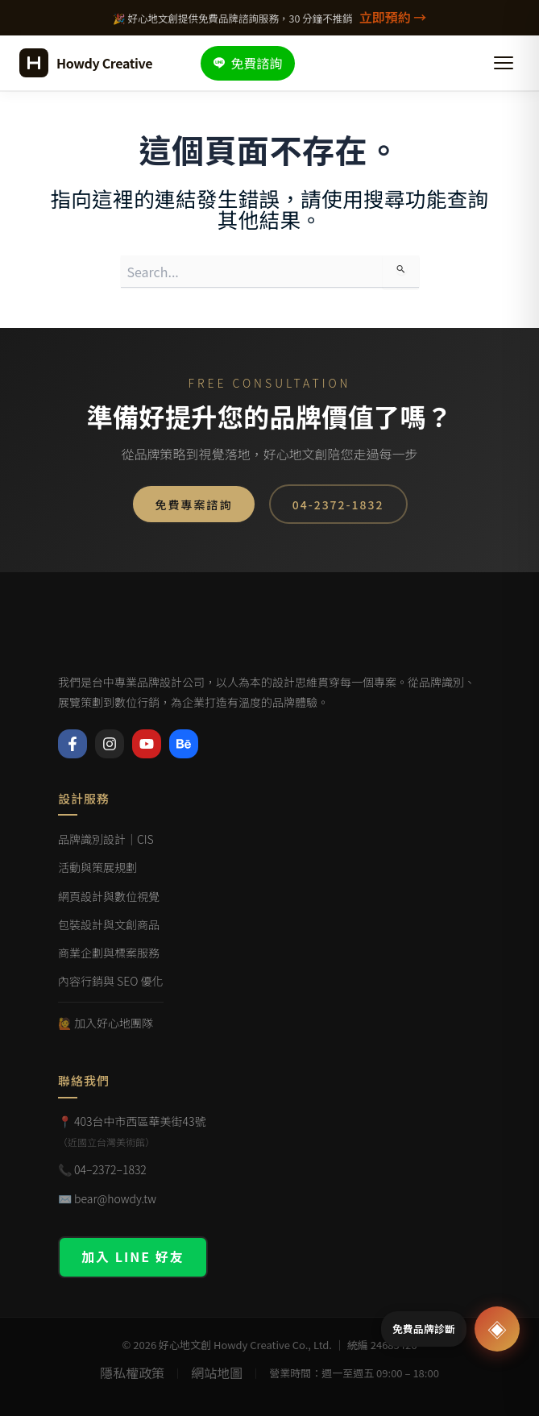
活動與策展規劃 (97, 866)
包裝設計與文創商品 (109, 924)
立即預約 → (393, 17)
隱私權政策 (132, 1372)
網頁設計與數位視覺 (109, 895)
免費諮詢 (248, 63)
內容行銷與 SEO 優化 (111, 980)
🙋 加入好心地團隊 (105, 1022)
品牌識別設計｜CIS (106, 838)
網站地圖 (217, 1372)
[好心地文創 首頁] (85, 62)
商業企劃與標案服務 (109, 952)
